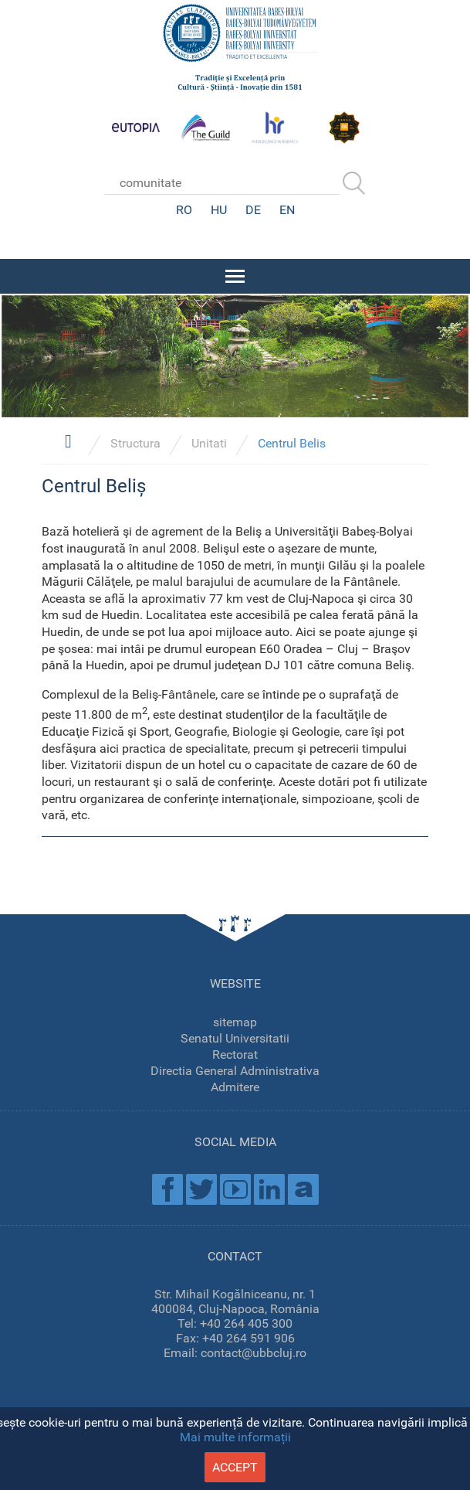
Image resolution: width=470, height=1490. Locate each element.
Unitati (209, 443)
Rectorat (235, 1054)
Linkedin (269, 1189)
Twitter (201, 1189)
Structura (135, 443)
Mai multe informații (235, 1437)
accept (235, 1467)
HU (219, 209)
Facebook (167, 1189)
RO (184, 209)
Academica (303, 1189)
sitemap (235, 1022)
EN (287, 209)
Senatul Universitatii (235, 1038)
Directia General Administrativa (235, 1070)
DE (253, 209)
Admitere (235, 1087)
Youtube (235, 1189)
